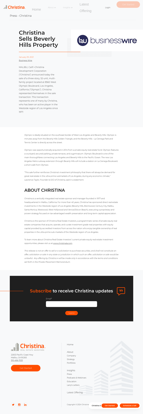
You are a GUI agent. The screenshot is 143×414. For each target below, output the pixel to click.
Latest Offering (86, 6)
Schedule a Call (129, 406)
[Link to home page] (20, 5)
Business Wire (25, 60)
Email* (49, 299)
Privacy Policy (126, 400)
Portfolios (71, 362)
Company (71, 356)
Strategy (71, 359)
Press (69, 372)
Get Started (126, 5)
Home (42, 6)
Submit (72, 314)
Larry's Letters (73, 381)
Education (71, 378)
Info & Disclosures (100, 400)
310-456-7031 (17, 361)
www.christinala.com (62, 243)
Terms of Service (113, 400)
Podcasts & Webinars (76, 375)
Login (107, 6)
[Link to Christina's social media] (13, 402)
